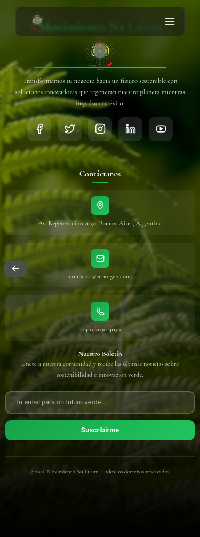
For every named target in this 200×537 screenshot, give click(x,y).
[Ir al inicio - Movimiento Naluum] (37, 21)
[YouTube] (161, 129)
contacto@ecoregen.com (100, 277)
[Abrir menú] (170, 21)
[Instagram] (100, 129)
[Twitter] (70, 129)
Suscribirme (100, 430)
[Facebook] (39, 129)
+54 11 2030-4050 (100, 329)
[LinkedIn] (130, 129)
